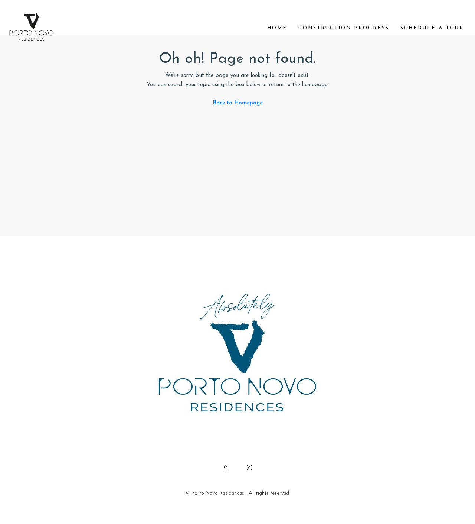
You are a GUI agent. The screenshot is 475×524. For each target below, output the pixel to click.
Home (277, 28)
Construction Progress (343, 28)
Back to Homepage (238, 103)
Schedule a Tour (432, 28)
